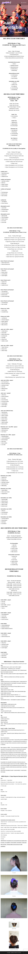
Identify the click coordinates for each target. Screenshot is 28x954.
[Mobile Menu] (24, 2)
